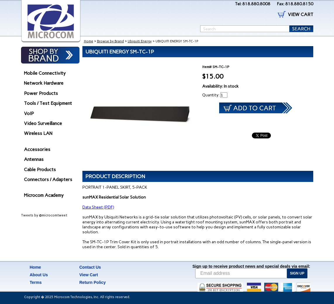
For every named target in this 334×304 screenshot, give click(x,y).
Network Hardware (43, 83)
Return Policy (92, 282)
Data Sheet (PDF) (98, 207)
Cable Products (40, 169)
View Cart (88, 274)
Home (88, 41)
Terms (36, 282)
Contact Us (90, 267)
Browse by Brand (110, 41)
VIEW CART (300, 14)
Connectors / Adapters (48, 179)
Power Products (41, 93)
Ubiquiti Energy (140, 41)
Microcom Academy (44, 195)
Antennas (34, 159)
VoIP (29, 113)
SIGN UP (297, 273)
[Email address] (241, 273)
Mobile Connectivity (45, 73)
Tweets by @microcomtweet (44, 215)
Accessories (37, 149)
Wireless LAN (38, 133)
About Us (39, 274)
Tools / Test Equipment (48, 103)
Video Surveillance (43, 123)
